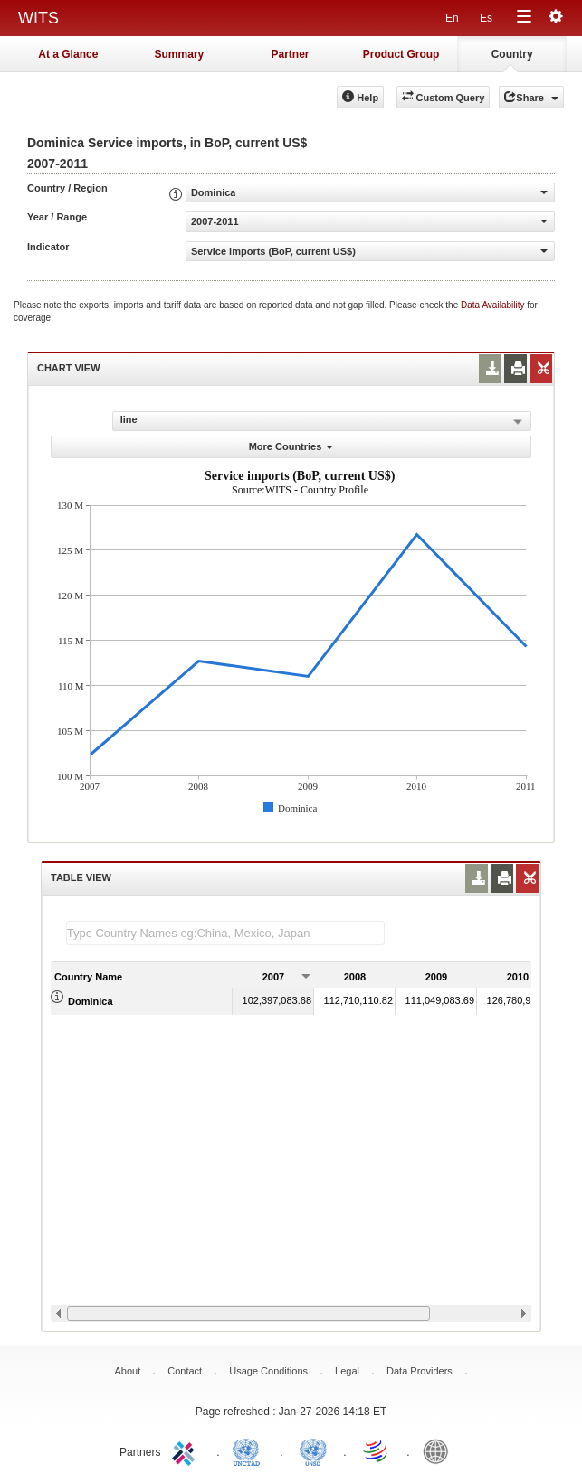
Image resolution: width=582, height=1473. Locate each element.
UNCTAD (250, 1450)
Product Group (401, 54)
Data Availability (494, 305)
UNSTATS (313, 1450)
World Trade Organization (376, 1450)
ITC (186, 1450)
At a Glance (68, 54)
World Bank (440, 1450)
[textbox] (225, 933)
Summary (180, 54)
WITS (38, 18)
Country (512, 54)
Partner (290, 54)
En (452, 18)
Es (486, 18)
